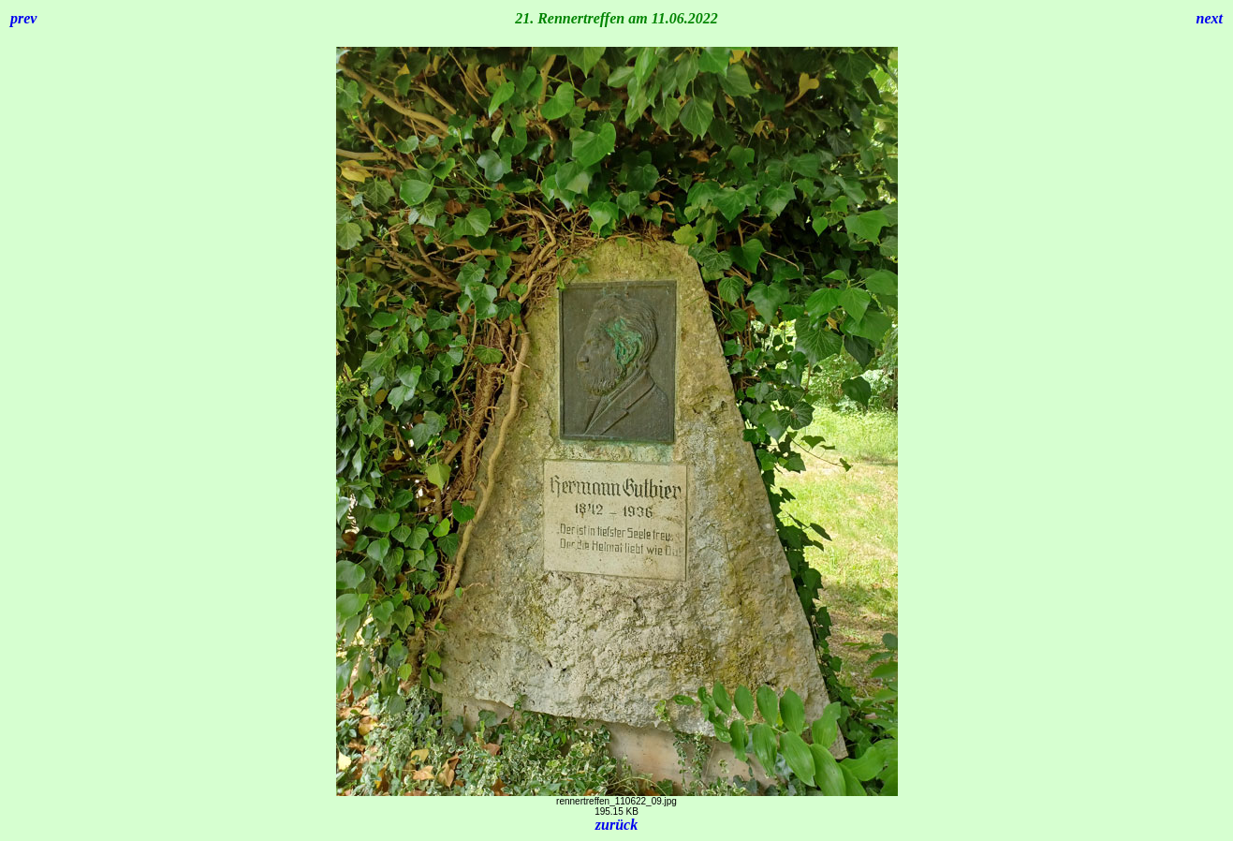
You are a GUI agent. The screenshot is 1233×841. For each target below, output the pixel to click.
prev (23, 18)
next (1209, 18)
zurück (616, 825)
